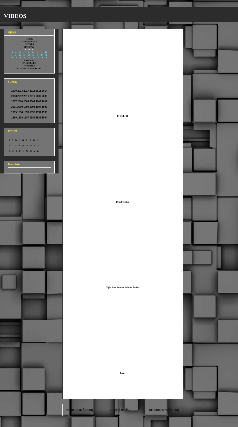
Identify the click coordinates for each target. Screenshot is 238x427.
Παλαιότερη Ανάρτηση (163, 410)
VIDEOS (15, 16)
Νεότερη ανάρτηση (79, 410)
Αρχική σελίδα (120, 410)
